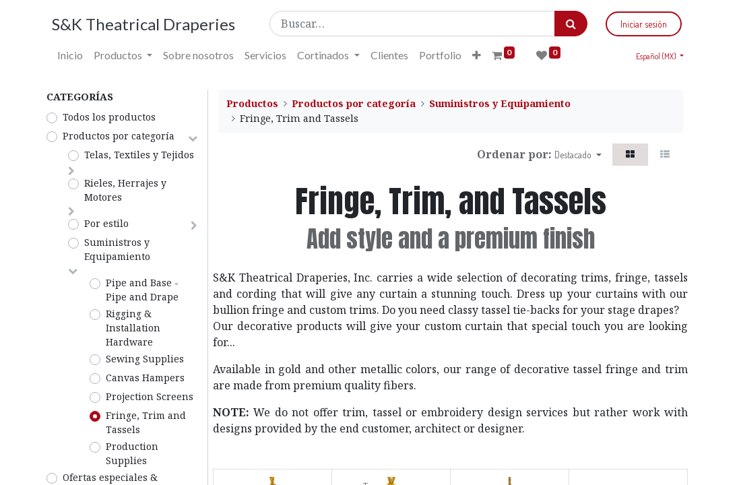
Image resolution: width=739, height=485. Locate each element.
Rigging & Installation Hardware (133, 327)
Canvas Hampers (145, 377)
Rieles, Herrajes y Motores (125, 189)
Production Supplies (132, 453)
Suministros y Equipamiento (117, 249)
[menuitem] (75, 55)
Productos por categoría (118, 135)
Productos (252, 103)
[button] (480, 55)
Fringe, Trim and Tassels (146, 422)
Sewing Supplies (145, 358)
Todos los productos (109, 116)
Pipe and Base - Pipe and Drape (142, 289)
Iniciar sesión (639, 24)
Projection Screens (149, 396)
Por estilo (106, 223)
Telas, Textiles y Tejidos (139, 154)
